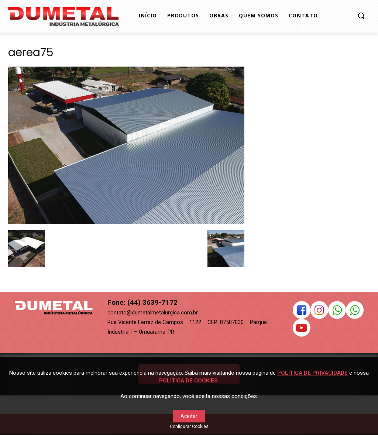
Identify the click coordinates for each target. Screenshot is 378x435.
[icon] (301, 312)
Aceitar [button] (189, 416)
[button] (361, 15)
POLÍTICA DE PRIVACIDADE (312, 373)
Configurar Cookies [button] (189, 426)
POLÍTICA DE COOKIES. (189, 380)
